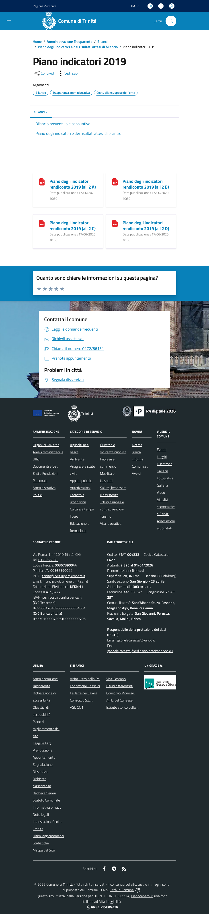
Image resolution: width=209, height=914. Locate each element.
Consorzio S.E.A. (81, 700)
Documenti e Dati (45, 466)
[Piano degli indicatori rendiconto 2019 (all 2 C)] (41, 223)
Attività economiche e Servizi (166, 506)
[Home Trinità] (71, 21)
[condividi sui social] (44, 73)
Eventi (161, 449)
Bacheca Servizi (44, 793)
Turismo (105, 516)
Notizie (137, 445)
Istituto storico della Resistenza (129, 707)
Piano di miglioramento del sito (46, 729)
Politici (37, 495)
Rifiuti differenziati (119, 686)
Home (37, 41)
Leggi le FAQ (42, 743)
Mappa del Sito (44, 850)
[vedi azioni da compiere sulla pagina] (68, 73)
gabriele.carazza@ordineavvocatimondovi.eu (140, 651)
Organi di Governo (46, 445)
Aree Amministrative (48, 452)
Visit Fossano (116, 678)
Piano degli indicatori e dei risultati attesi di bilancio (78, 47)
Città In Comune (122, 890)
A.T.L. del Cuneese (119, 700)
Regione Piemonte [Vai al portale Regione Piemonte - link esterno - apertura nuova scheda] (44, 6)
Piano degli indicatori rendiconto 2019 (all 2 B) (146, 184)
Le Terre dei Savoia (83, 693)
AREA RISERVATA (102, 907)
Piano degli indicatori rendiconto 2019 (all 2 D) (146, 225)
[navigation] (9, 20)
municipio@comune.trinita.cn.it (65, 581)
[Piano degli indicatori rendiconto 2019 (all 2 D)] (115, 223)
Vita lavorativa (110, 523)
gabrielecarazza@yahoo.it (136, 640)
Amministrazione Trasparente (69, 41)
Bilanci (102, 41)
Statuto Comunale (46, 800)
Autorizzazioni (80, 487)
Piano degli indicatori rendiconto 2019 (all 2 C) (72, 225)
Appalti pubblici (81, 480)
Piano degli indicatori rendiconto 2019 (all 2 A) (72, 184)
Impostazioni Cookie (47, 821)
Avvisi (136, 473)
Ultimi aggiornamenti (48, 836)
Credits (38, 828)
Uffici (36, 459)
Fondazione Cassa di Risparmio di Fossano (101, 686)
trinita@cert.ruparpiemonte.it (63, 576)
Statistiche (41, 843)
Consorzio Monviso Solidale (126, 693)
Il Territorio (164, 463)
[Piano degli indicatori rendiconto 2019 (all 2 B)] (115, 182)
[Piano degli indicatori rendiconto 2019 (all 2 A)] (41, 182)
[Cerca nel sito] (171, 21)
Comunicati (140, 466)
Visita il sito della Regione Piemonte (96, 678)
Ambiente (77, 459)
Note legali (41, 814)
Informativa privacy (47, 807)
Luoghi (162, 456)
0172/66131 (48, 559)
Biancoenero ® (142, 896)
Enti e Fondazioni (45, 473)
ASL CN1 (76, 707)
